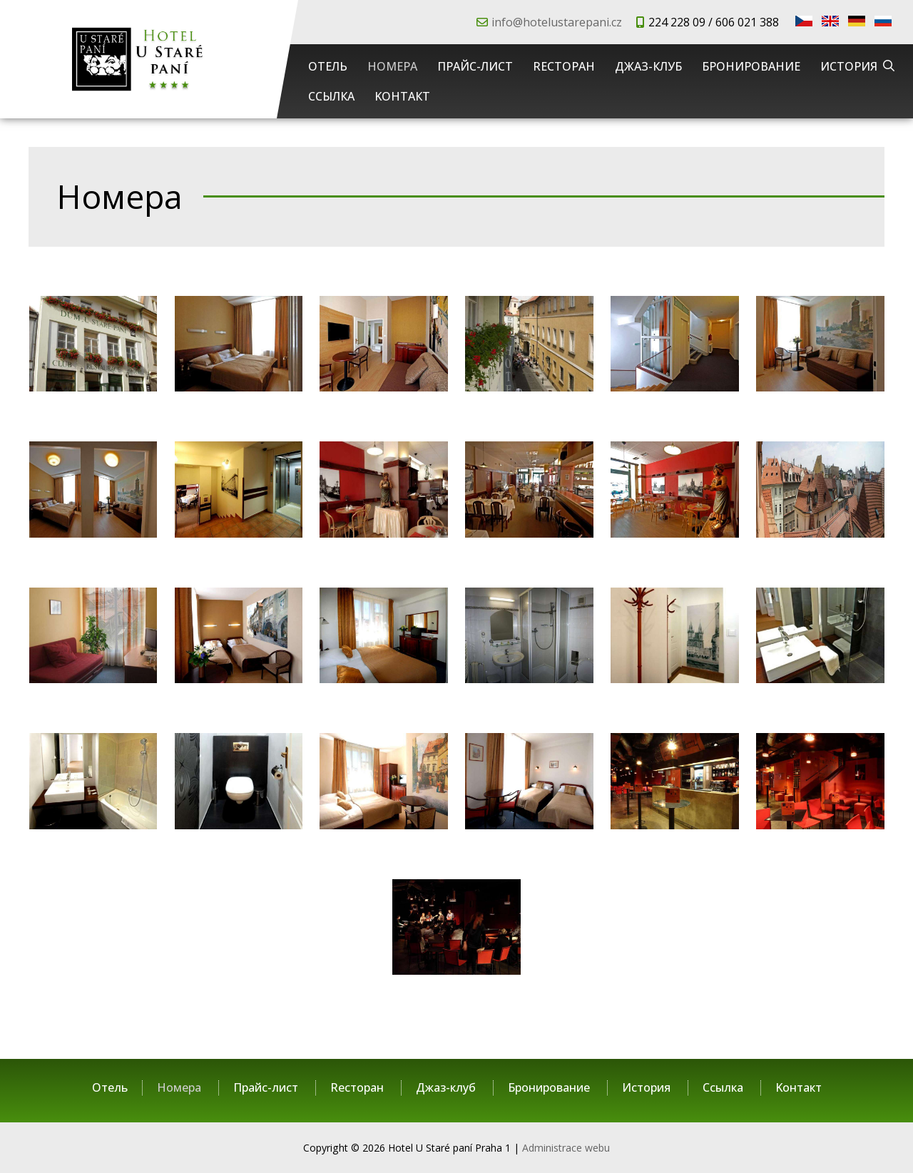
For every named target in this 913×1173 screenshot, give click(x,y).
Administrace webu (566, 1147)
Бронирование (751, 66)
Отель (327, 66)
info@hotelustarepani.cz (556, 22)
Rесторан (564, 66)
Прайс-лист (475, 66)
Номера (392, 66)
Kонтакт (402, 96)
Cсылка (331, 96)
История (848, 66)
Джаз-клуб (648, 66)
